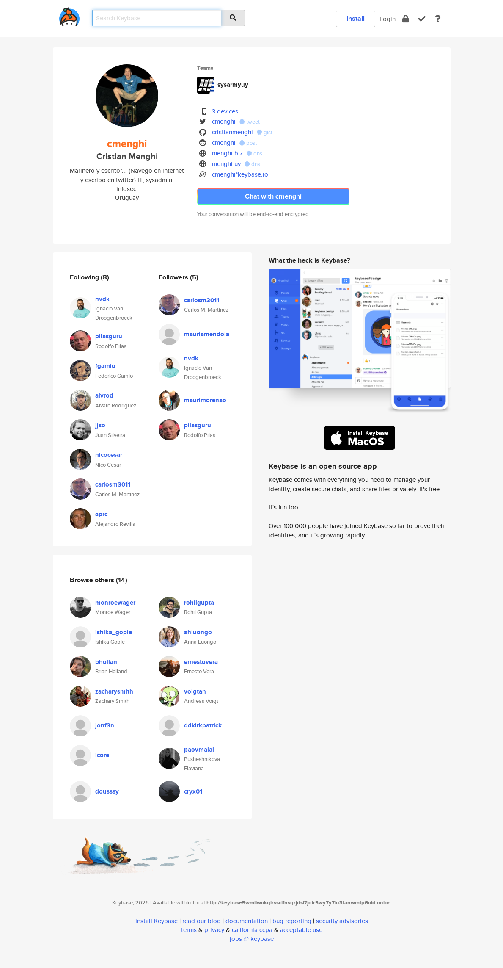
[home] (69, 15)
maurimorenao (205, 400)
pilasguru (108, 336)
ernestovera (201, 662)
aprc (101, 514)
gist (264, 132)
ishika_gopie (113, 632)
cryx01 (193, 791)
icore (102, 755)
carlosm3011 (112, 484)
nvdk (102, 299)
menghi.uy (226, 163)
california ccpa (252, 929)
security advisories (342, 920)
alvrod (104, 395)
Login (387, 18)
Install (355, 18)
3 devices (225, 111)
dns (254, 153)
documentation (246, 920)
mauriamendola (206, 334)
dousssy (107, 791)
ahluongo (198, 632)
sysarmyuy (232, 84)
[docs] (438, 19)
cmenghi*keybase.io (240, 174)
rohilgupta (199, 602)
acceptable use (301, 929)
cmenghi (224, 121)
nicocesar (108, 454)
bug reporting (291, 920)
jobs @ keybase (252, 938)
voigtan (195, 691)
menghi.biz (227, 153)
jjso (100, 425)
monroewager (115, 602)
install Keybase (156, 920)
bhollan (106, 662)
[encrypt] (405, 19)
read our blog (201, 920)
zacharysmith (114, 691)
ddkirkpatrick (203, 725)
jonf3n (104, 725)
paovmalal (199, 749)
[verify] (422, 19)
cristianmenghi (232, 131)
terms (189, 929)
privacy (214, 929)
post (248, 143)
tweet (249, 122)
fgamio (105, 366)
